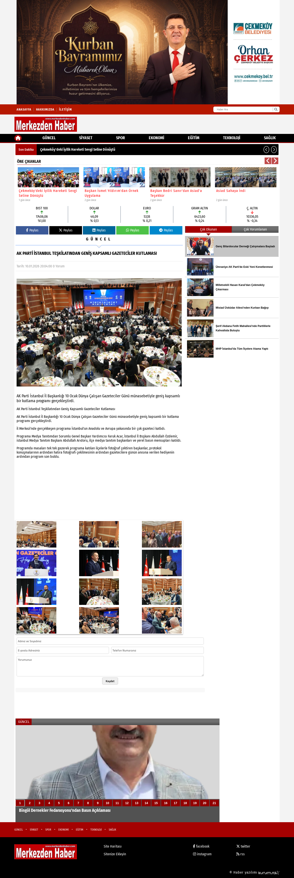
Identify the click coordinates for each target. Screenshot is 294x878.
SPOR (120, 137)
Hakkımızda (45, 109)
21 (214, 803)
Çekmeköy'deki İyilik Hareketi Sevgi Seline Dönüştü (77, 149)
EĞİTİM (193, 137)
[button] (266, 149)
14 (146, 803)
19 (195, 803)
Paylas (32, 230)
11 (117, 803)
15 (156, 803)
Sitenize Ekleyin (115, 854)
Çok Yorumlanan (255, 229)
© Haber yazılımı (254, 872)
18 (185, 803)
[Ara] (276, 109)
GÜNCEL (48, 137)
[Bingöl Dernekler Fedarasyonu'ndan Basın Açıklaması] (117, 773)
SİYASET (85, 137)
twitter (243, 846)
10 (107, 803)
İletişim (65, 109)
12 (127, 803)
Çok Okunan (208, 229)
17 (175, 803)
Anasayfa (24, 109)
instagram (202, 854)
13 (136, 803)
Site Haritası (113, 846)
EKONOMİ (156, 137)
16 (166, 803)
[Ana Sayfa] (18, 138)
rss (240, 854)
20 (204, 803)
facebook (201, 846)
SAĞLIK (270, 137)
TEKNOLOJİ (231, 137)
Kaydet (110, 681)
